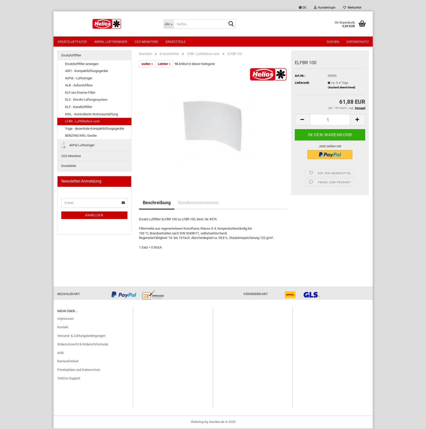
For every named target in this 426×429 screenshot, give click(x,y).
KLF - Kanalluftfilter (78, 107)
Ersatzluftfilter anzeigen (82, 64)
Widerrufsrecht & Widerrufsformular (82, 345)
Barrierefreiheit (67, 362)
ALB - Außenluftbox (78, 86)
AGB (60, 353)
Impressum (65, 319)
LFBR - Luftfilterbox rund (82, 122)
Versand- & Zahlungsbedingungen (81, 336)
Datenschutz (358, 42)
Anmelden (94, 216)
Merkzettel (352, 7)
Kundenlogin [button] (325, 7)
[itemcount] (330, 120)
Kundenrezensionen (198, 203)
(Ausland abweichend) (341, 88)
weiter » (147, 64)
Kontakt (62, 328)
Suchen (333, 42)
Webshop (197, 422)
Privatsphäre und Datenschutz (78, 370)
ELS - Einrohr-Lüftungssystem (86, 100)
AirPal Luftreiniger (110, 42)
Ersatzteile (175, 42)
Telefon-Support (68, 379)
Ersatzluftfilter (72, 42)
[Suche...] (168, 23)
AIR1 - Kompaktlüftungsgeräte (86, 71)
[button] (302, 7)
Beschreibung (157, 203)
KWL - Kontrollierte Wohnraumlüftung (91, 115)
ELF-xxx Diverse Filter (80, 93)
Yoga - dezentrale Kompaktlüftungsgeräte (94, 129)
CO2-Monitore (146, 42)
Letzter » (164, 64)
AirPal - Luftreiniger (78, 79)
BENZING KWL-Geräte (81, 136)
